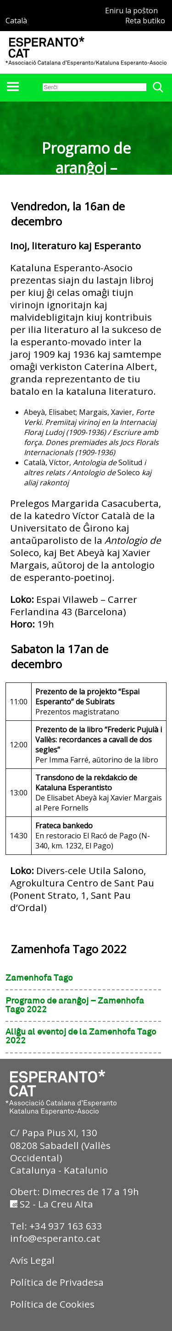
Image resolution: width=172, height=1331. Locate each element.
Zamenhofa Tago (39, 978)
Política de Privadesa (57, 1282)
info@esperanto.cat (55, 1238)
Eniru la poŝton (131, 10)
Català (16, 21)
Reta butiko (145, 21)
